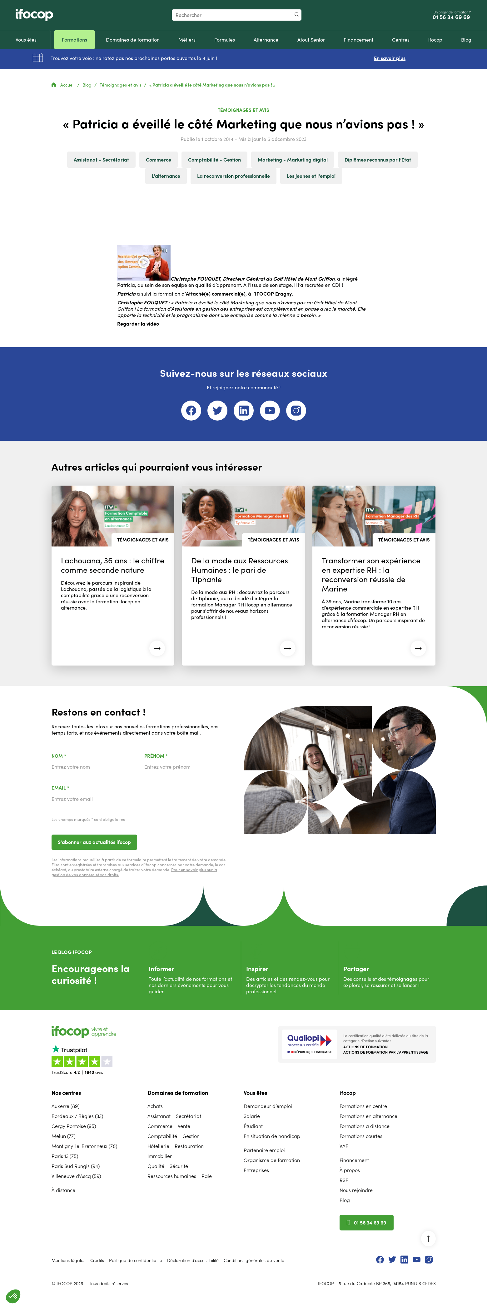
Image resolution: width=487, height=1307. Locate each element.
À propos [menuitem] (350, 1170)
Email (77, 788)
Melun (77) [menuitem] (63, 1136)
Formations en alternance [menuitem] (368, 1116)
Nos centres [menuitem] (66, 1092)
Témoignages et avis (121, 85)
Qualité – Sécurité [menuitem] (167, 1166)
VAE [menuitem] (344, 1146)
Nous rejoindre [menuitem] (356, 1190)
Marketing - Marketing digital (293, 160)
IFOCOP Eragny (273, 294)
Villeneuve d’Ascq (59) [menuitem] (76, 1176)
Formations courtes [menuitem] (361, 1136)
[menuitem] (26, 39)
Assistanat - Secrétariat (101, 160)
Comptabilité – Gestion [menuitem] (173, 1136)
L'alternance (166, 176)
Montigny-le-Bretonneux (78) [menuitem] (84, 1146)
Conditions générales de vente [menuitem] (254, 1260)
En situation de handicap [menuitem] (272, 1136)
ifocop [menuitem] (348, 1092)
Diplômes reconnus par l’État (378, 160)
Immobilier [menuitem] (159, 1156)
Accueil (64, 85)
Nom (75, 756)
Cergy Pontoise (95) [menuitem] (74, 1126)
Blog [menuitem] (345, 1200)
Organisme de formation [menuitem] (272, 1160)
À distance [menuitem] (63, 1190)
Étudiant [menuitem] (253, 1126)
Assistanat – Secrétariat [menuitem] (174, 1116)
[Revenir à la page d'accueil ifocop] (34, 15)
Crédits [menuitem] (97, 1260)
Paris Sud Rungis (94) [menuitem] (76, 1166)
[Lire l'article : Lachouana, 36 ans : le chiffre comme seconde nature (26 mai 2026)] (113, 576)
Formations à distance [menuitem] (365, 1126)
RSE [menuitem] (344, 1180)
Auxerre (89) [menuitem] (65, 1106)
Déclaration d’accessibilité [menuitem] (193, 1260)
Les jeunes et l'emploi (311, 176)
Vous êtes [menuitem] (255, 1092)
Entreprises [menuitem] (256, 1170)
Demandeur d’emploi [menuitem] (268, 1106)
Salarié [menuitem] (252, 1116)
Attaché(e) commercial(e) (216, 294)
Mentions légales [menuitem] (68, 1260)
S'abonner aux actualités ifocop (94, 842)
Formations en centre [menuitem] (363, 1106)
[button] (13, 1296)
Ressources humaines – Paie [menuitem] (179, 1176)
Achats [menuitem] (155, 1106)
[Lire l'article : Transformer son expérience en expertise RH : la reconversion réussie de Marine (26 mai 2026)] (373, 576)
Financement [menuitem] (354, 1160)
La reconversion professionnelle (233, 176)
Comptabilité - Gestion (214, 160)
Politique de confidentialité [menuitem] (135, 1260)
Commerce (158, 160)
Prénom (172, 756)
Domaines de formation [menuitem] (177, 1092)
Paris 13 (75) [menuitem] (65, 1156)
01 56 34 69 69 (452, 17)
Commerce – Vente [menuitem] (168, 1126)
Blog (87, 85)
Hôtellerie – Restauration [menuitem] (175, 1146)
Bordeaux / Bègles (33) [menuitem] (77, 1116)
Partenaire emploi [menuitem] (264, 1150)
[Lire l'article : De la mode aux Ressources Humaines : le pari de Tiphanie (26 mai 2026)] (243, 576)
